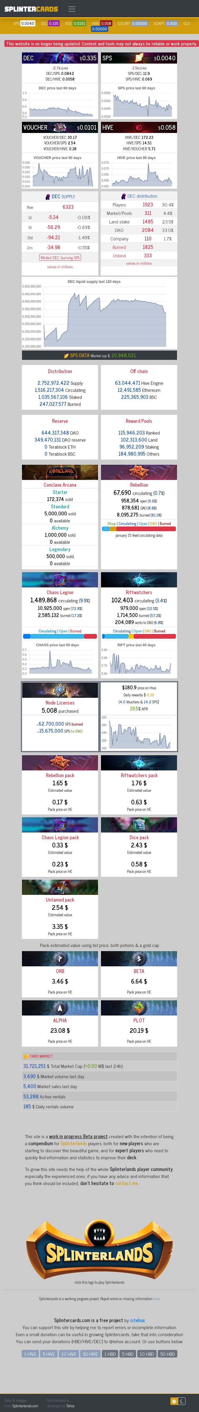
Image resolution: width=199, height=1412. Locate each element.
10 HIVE (68, 1354)
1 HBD (110, 1354)
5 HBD (127, 1354)
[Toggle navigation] (72, 9)
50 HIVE (90, 1354)
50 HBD (167, 1354)
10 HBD (147, 1354)
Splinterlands (74, 1143)
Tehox (70, 1406)
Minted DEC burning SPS (60, 257)
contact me (126, 1183)
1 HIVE (30, 1354)
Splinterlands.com (25, 1406)
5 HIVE (49, 1354)
